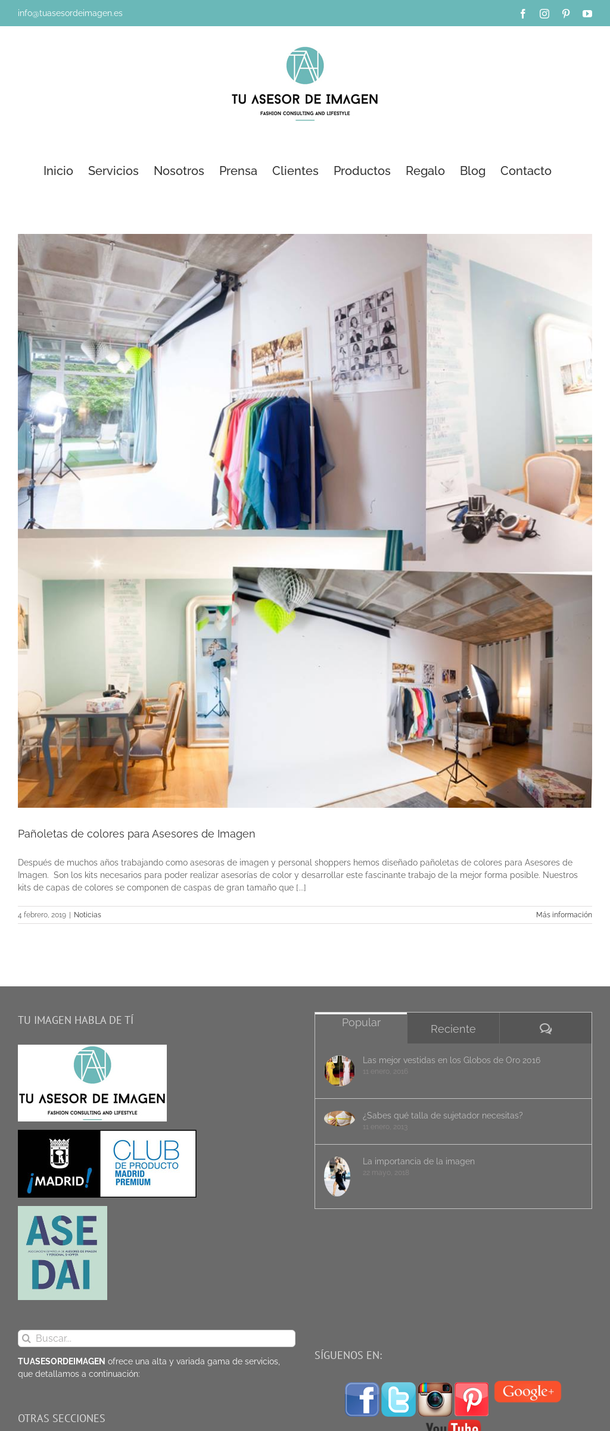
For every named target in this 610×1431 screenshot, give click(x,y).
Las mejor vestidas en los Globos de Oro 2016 (451, 1060)
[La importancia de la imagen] (339, 1176)
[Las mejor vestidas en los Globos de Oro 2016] (339, 1070)
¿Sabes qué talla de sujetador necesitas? (443, 1115)
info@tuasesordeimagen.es (70, 13)
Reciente (453, 1029)
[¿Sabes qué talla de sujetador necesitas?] (339, 1118)
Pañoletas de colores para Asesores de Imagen (137, 833)
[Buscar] (26, 1338)
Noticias (87, 915)
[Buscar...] (156, 1338)
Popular (361, 1022)
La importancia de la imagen (419, 1161)
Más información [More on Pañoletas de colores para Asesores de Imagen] (564, 915)
